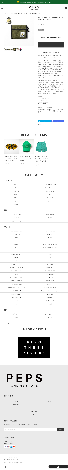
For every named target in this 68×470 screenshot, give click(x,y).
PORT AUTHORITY (50, 287)
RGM (50, 254)
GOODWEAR (50, 281)
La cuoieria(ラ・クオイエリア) (16, 287)
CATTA (16, 247)
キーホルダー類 (50, 214)
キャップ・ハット (50, 187)
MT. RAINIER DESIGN (16, 267)
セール (6, 323)
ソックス (16, 194)
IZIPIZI (16, 237)
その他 (50, 304)
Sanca (16, 257)
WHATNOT (50, 234)
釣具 (5, 310)
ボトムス (16, 187)
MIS (16, 304)
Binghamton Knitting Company (50, 290)
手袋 (50, 194)
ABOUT (50, 401)
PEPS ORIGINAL (50, 231)
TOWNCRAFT (50, 267)
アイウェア (50, 197)
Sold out (51, 45)
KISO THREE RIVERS (16, 231)
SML (16, 241)
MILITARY (50, 277)
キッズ (16, 204)
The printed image (16, 284)
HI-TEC (50, 261)
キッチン (50, 217)
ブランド (7, 227)
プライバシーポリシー (10, 457)
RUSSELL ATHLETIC (50, 264)
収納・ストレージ (16, 221)
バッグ (16, 317)
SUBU (50, 237)
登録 (60, 429)
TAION (16, 244)
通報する (40, 124)
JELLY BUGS (16, 234)
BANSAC (50, 297)
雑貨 (5, 210)
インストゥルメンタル (16, 277)
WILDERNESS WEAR (16, 251)
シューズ (16, 191)
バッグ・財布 (50, 191)
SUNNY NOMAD (50, 271)
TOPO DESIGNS (50, 274)
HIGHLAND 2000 (16, 294)
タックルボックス (50, 314)
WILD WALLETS (16, 297)
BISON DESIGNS (16, 264)
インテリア (16, 217)
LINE (34, 414)
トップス (16, 184)
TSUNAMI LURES (16, 254)
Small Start (50, 284)
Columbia (16, 300)
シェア (57, 121)
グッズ (50, 201)
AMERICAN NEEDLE (16, 281)
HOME (6, 13)
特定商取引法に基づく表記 (11, 459)
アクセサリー (16, 201)
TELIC (16, 274)
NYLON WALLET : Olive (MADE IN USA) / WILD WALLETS (26, 13)
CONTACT (16, 404)
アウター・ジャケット (50, 184)
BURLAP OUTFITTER (50, 251)
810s (16, 261)
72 (50, 257)
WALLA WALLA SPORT (50, 244)
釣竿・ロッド (16, 314)
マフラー (16, 197)
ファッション (9, 180)
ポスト (44, 121)
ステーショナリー (16, 214)
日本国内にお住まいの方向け (51, 52)
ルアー (50, 317)
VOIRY (50, 241)
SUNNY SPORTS (16, 271)
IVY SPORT (50, 294)
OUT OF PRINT (16, 290)
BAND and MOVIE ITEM (50, 247)
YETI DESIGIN (50, 300)
